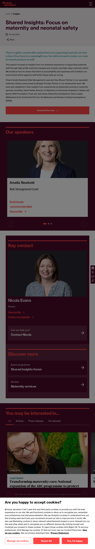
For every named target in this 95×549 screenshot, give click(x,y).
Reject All (46, 543)
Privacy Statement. (60, 536)
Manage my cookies (18, 543)
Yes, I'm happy (75, 543)
